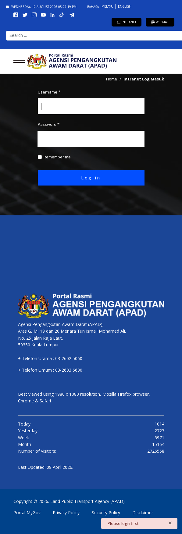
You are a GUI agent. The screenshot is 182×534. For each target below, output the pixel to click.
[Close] (170, 522)
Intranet (126, 22)
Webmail (160, 22)
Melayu (108, 6)
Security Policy (106, 512)
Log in (91, 178)
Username (49, 92)
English (124, 6)
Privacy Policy (66, 512)
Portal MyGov (27, 512)
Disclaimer (142, 512)
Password (48, 124)
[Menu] (17, 61)
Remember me (57, 157)
